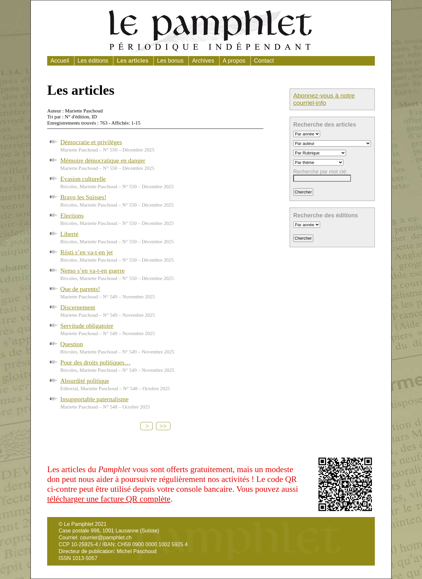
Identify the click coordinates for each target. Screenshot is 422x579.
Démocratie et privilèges (91, 142)
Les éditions (93, 60)
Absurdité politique (84, 380)
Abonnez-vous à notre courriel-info (324, 99)
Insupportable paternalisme (94, 399)
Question (71, 344)
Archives (203, 60)
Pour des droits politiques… (95, 362)
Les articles (132, 60)
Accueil (59, 60)
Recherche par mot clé (319, 171)
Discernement (77, 307)
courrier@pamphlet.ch (106, 537)
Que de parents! (80, 289)
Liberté (69, 233)
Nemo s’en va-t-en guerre (92, 270)
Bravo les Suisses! (83, 197)
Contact (264, 60)
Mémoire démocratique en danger (102, 160)
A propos (234, 60)
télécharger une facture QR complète (108, 499)
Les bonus (170, 60)
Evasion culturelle (83, 178)
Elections (72, 215)
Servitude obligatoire (86, 325)
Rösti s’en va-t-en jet (86, 252)
